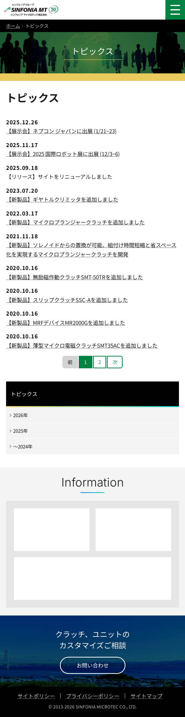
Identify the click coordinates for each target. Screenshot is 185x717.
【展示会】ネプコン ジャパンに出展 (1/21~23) (61, 131)
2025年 (20, 430)
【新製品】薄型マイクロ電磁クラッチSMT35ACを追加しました (82, 345)
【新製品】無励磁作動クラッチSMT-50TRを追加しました (74, 277)
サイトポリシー (36, 695)
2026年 (20, 415)
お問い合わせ (93, 665)
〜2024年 (22, 446)
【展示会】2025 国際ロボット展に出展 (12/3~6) (63, 153)
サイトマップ (146, 695)
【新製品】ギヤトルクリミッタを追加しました (62, 199)
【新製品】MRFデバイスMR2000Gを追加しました (65, 322)
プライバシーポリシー (92, 695)
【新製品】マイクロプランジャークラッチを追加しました (75, 222)
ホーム (13, 25)
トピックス (24, 394)
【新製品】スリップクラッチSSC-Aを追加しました (67, 299)
